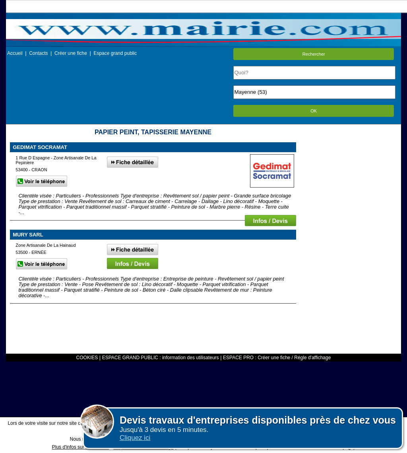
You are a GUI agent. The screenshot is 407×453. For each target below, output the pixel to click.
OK (313, 110)
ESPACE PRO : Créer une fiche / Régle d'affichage (277, 357)
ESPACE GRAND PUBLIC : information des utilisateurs (160, 357)
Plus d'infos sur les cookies (80, 447)
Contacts (38, 53)
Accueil (15, 53)
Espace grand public (115, 53)
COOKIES (87, 357)
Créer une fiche (70, 53)
